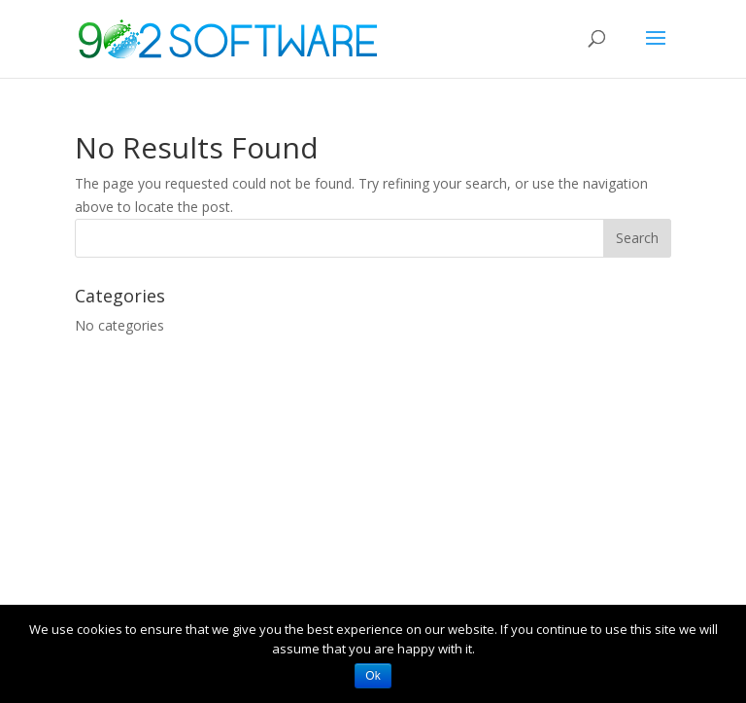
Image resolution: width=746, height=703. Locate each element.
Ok (372, 676)
